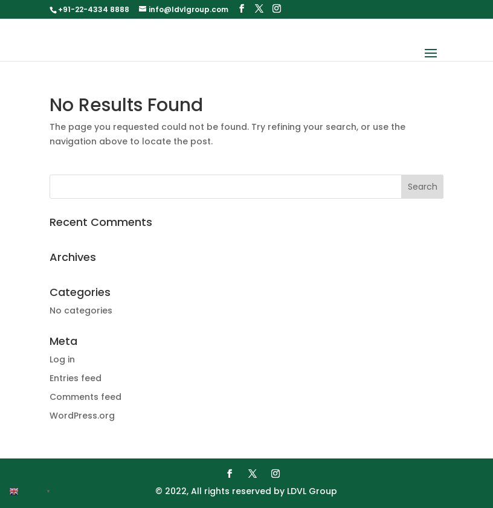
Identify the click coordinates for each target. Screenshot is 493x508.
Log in (62, 359)
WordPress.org (82, 416)
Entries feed (76, 378)
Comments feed (85, 397)
